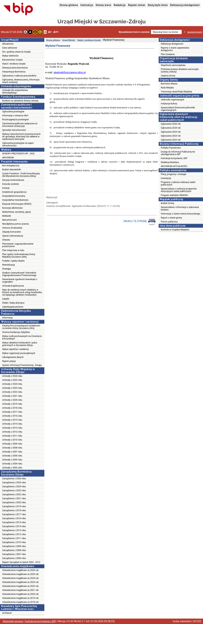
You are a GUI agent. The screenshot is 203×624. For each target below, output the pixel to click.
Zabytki (5, 299)
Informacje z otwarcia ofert (15, 115)
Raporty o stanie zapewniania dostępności (175, 49)
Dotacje (6, 188)
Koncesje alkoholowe (12, 208)
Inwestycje (166, 178)
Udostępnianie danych (13, 357)
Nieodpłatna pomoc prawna (15, 224)
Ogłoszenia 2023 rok (171, 136)
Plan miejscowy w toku (13, 250)
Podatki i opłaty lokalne (13, 261)
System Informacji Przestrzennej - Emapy (22, 365)
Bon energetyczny (10, 165)
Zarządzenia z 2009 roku (14, 546)
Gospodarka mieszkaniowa (15, 200)
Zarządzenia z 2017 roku (14, 514)
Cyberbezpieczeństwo (12, 307)
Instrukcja (86, 5)
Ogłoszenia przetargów (13, 111)
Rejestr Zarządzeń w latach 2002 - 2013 (21, 562)
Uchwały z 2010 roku (12, 440)
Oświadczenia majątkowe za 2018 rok (20, 602)
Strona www (103, 5)
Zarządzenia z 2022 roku (14, 494)
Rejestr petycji (9, 361)
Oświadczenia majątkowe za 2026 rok (20, 570)
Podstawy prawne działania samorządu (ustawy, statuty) (180, 70)
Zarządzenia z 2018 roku (14, 510)
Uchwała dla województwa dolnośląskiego (15, 91)
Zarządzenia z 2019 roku (14, 506)
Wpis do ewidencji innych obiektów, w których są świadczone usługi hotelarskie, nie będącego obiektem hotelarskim (22, 292)
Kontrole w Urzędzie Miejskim (175, 229)
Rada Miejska (167, 87)
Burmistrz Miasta (169, 83)
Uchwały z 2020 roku (12, 400)
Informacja (7, 317)
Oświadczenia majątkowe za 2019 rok (20, 598)
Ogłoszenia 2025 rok (171, 128)
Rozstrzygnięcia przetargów (15, 119)
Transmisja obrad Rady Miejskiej (176, 91)
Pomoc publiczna (169, 221)
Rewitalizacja (8, 265)
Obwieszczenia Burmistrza (15, 67)
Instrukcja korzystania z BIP (174, 158)
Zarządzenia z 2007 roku (14, 554)
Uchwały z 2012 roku (12, 432)
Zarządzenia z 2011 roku (14, 538)
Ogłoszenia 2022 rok (171, 140)
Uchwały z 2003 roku (12, 467)
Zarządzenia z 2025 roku (14, 482)
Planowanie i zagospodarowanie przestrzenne (17, 245)
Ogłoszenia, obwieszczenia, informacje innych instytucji (20, 81)
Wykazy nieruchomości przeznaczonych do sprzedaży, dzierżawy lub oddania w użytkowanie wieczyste (21, 136)
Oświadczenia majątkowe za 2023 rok (20, 582)
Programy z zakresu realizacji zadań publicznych (178, 183)
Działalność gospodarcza (14, 192)
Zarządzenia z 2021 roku (14, 498)
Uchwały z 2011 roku (12, 436)
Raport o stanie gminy (171, 217)
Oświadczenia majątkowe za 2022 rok (20, 586)
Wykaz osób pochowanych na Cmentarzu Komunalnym (22, 337)
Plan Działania (168, 54)
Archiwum (7, 613)
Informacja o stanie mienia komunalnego (180, 213)
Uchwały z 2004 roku (12, 463)
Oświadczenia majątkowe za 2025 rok (20, 574)
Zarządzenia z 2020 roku (14, 502)
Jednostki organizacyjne (172, 99)
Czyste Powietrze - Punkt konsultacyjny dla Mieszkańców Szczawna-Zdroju (21, 174)
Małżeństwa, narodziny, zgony (16, 212)
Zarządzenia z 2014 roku (14, 526)
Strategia (6, 269)
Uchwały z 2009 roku (12, 444)
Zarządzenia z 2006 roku (14, 558)
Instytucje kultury (169, 103)
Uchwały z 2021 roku (12, 396)
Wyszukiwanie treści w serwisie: (134, 32)
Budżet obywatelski (11, 169)
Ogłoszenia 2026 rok (171, 124)
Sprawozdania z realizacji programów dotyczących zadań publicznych (179, 190)
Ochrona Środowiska (12, 228)
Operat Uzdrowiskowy (12, 236)
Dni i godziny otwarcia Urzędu (16, 52)
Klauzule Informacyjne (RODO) (16, 204)
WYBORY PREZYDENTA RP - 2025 (18, 153)
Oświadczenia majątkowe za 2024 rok (20, 578)
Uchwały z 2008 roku (12, 447)
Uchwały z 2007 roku (12, 451)
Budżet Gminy (167, 203)
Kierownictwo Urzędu (12, 60)
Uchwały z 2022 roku (12, 392)
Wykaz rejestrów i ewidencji (15, 349)
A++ (55, 32)
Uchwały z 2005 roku (12, 459)
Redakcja (119, 5)
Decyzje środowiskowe (13, 180)
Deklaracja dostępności (185, 5)
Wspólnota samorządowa (173, 65)
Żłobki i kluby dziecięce (13, 303)
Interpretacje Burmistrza (14, 71)
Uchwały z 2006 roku (12, 455)
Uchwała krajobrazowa (13, 286)
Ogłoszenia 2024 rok (171, 132)
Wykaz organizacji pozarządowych (18, 353)
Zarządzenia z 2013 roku (14, 530)
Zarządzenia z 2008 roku (14, 550)
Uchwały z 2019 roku (12, 404)
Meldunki (6, 216)
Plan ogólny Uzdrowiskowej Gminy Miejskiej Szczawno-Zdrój (18, 255)
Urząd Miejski (68, 40)
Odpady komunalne (11, 232)
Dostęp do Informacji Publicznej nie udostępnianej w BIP (178, 153)
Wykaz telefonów (10, 56)
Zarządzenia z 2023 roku (14, 490)
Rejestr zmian (136, 5)
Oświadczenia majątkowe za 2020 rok (20, 594)
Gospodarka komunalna (13, 196)
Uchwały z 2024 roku (12, 384)
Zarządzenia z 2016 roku (14, 518)
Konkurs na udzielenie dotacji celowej (20, 100)
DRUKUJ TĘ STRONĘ (140, 221)
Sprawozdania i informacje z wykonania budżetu (180, 208)
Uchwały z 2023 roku (12, 388)
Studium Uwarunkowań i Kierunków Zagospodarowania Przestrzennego (19, 274)
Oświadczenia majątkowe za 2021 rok (20, 590)
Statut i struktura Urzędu (14, 63)
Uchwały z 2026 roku (12, 376)
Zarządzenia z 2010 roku (14, 542)
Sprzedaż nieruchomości (14, 130)
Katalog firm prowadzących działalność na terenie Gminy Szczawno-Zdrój (21, 326)
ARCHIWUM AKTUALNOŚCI (174, 166)
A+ (49, 32)
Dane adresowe (9, 48)
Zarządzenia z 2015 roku (14, 522)
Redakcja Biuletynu (170, 162)
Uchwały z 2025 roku (12, 380)
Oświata (6, 240)
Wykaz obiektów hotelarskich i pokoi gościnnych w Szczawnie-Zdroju (19, 344)
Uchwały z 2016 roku (12, 416)
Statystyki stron (158, 5)
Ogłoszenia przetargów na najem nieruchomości (18, 144)
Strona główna (69, 5)
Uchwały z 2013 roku (12, 428)
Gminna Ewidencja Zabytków (16, 332)
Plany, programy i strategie (173, 174)
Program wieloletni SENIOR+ (174, 195)
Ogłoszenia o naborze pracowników (19, 75)
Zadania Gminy (168, 75)
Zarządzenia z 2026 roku (14, 478)
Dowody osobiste (10, 184)
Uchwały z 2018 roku (12, 408)
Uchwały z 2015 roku (12, 420)
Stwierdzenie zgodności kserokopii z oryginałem (19, 280)
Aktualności (8, 44)
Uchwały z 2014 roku (12, 424)
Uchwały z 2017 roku (12, 412)
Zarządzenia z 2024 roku (14, 486)
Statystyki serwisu (13, 621)
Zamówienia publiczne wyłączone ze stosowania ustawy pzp (19, 124)
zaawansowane (194, 32)
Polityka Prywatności (171, 148)
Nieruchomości (9, 220)
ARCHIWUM (8, 157)
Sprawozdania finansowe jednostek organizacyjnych (178, 108)
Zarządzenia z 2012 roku (14, 534)
